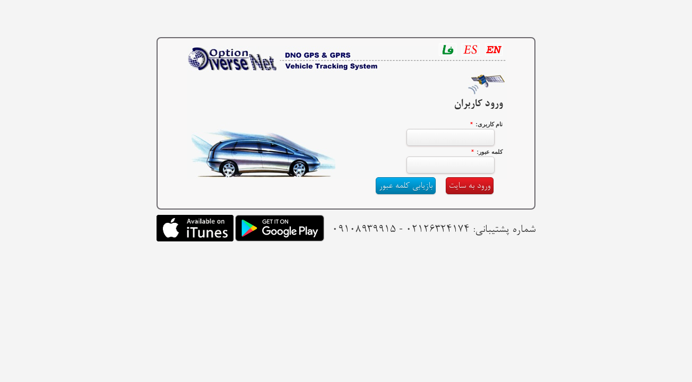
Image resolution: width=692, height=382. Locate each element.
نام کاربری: (489, 124)
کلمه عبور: (490, 152)
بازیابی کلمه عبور (406, 186)
